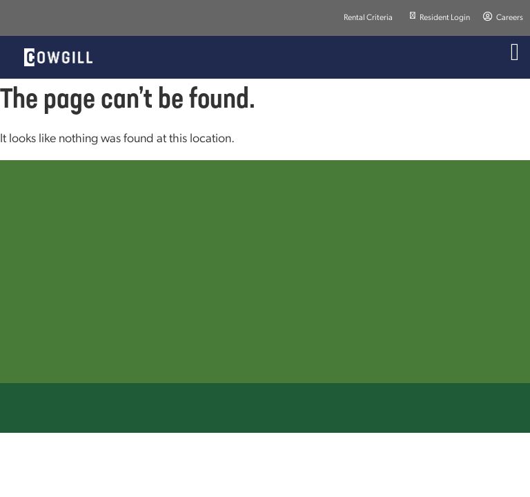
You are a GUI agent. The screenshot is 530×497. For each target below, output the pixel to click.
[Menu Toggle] (515, 52)
